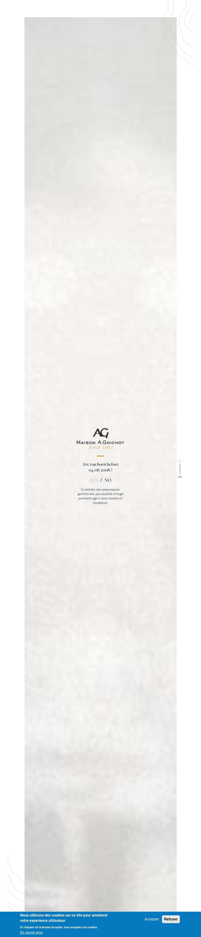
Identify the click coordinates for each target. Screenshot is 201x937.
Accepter (151, 921)
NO (108, 480)
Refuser (171, 921)
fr (180, 477)
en (180, 461)
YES (94, 480)
